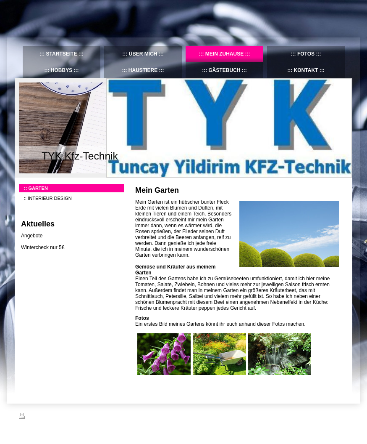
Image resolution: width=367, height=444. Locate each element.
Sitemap (66, 417)
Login (342, 415)
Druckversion (37, 417)
